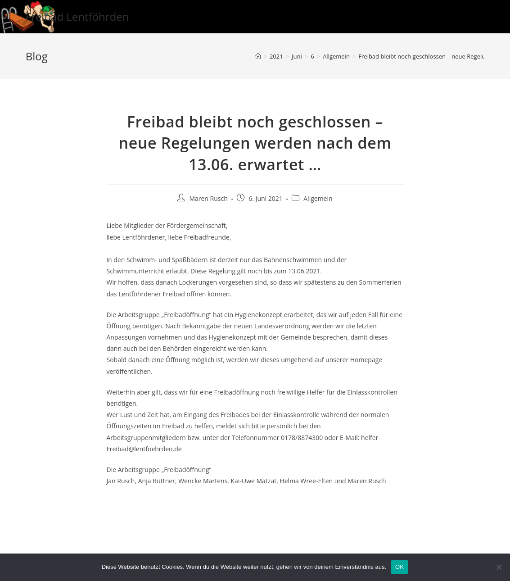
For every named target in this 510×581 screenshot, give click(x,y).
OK (399, 566)
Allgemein (317, 198)
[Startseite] (258, 56)
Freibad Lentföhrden (77, 16)
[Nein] (498, 567)
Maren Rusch (208, 198)
